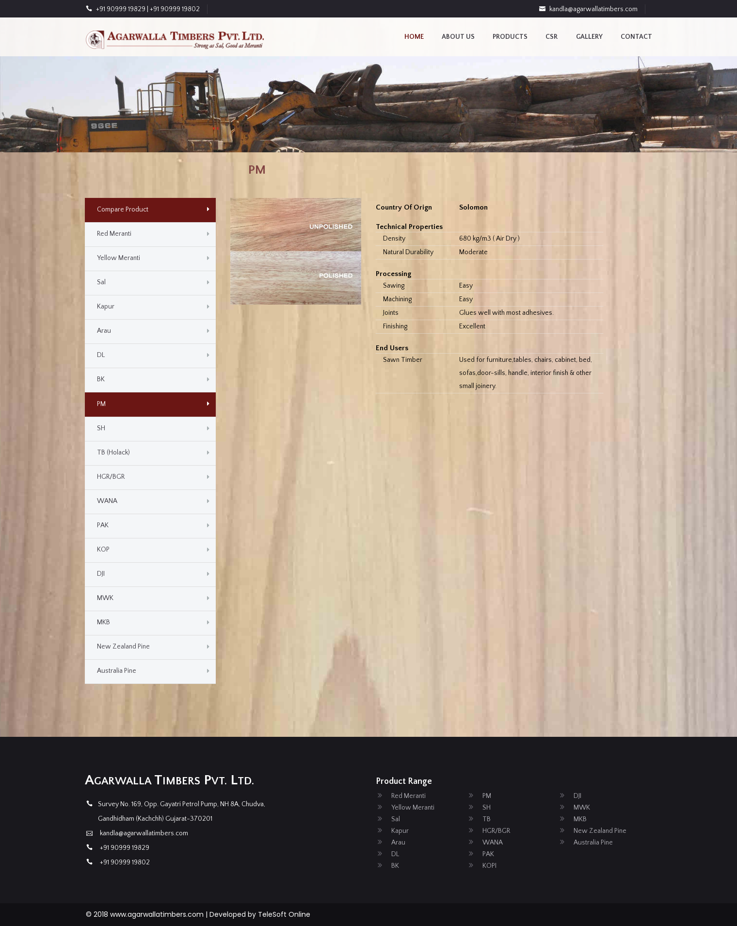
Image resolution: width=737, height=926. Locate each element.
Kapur (105, 306)
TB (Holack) (113, 452)
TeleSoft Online (284, 914)
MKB (103, 622)
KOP (103, 549)
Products (510, 37)
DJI (101, 574)
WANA (107, 501)
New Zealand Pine (123, 646)
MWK (105, 598)
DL (101, 355)
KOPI (489, 866)
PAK (103, 525)
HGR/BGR (111, 477)
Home (414, 37)
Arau (104, 331)
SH (101, 428)
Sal (101, 282)
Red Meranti (114, 234)
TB (486, 819)
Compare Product (122, 209)
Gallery (589, 37)
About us (458, 37)
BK (101, 379)
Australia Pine (116, 671)
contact (636, 37)
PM (101, 404)
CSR (551, 37)
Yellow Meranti (118, 258)
